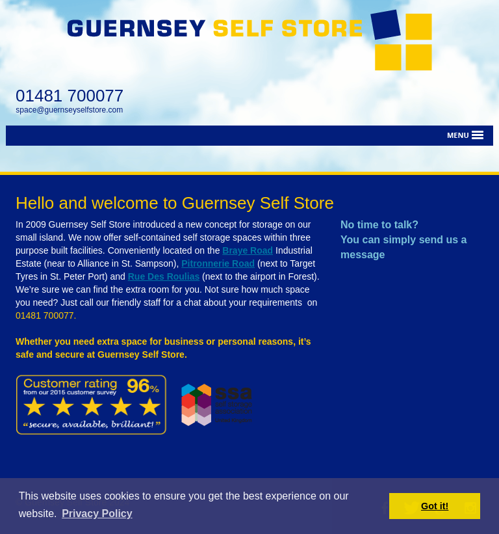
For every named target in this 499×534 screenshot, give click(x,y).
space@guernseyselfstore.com (69, 109)
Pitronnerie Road (218, 263)
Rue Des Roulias (163, 276)
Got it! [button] (434, 506)
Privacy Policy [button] (97, 513)
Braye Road (247, 250)
